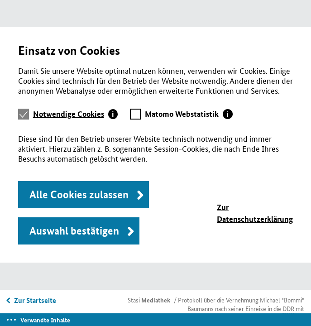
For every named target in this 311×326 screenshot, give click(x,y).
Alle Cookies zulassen (79, 194)
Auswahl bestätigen (74, 230)
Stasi (149, 299)
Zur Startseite (35, 300)
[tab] (75, 114)
